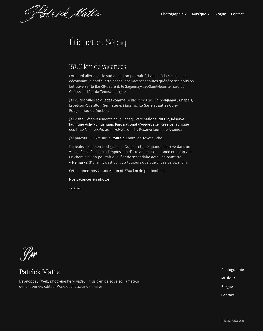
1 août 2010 (75, 188)
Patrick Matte (39, 271)
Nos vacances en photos (89, 179)
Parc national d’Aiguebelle (137, 124)
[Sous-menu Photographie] (186, 14)
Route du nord (124, 138)
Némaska (79, 162)
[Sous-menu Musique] (208, 14)
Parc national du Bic (152, 119)
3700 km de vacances (97, 66)
